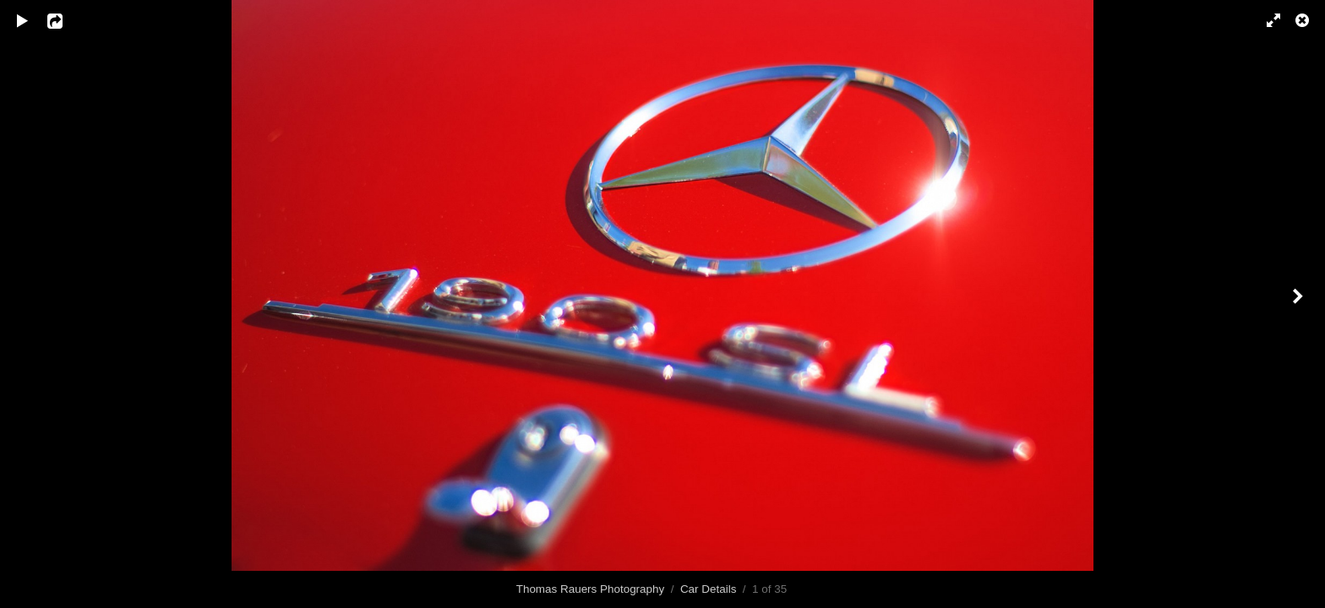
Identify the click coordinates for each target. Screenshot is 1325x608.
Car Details (708, 589)
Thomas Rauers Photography (590, 589)
